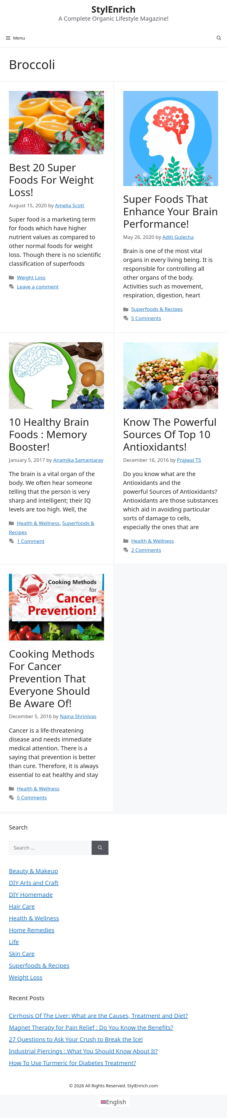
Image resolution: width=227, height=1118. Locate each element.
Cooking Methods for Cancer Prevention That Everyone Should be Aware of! (52, 678)
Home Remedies (31, 930)
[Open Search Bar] (219, 38)
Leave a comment (38, 286)
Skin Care (22, 954)
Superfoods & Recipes (157, 309)
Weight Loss (31, 277)
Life (14, 942)
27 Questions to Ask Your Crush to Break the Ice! (76, 1039)
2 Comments (146, 550)
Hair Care (22, 906)
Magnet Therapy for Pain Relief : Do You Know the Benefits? (91, 1027)
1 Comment (30, 541)
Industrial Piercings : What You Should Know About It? (83, 1051)
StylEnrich (113, 9)
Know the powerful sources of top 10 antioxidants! (170, 434)
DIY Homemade (31, 895)
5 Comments (146, 318)
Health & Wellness (38, 523)
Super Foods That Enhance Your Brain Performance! (170, 211)
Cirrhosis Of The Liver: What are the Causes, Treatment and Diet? (98, 1016)
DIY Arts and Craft (34, 883)
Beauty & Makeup (33, 871)
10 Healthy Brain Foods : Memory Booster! (49, 434)
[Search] (100, 848)
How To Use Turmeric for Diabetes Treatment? (72, 1063)
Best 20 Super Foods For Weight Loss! (51, 179)
